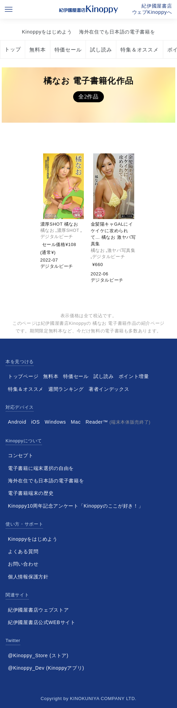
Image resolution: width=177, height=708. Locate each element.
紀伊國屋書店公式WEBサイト (42, 622)
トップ (12, 49)
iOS (35, 422)
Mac (76, 422)
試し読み (101, 50)
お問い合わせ (23, 564)
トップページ (23, 376)
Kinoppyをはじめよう (47, 32)
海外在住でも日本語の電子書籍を (117, 32)
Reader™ (118, 422)
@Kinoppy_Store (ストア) (38, 655)
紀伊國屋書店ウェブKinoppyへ (152, 9)
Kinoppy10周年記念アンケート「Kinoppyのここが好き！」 (76, 506)
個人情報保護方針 (28, 576)
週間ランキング (66, 389)
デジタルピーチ (56, 236)
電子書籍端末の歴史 (30, 493)
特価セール (68, 50)
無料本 (37, 50)
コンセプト (20, 455)
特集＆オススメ (139, 50)
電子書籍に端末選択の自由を (41, 468)
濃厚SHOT (68, 230)
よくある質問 (23, 551)
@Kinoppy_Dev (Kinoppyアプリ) (46, 668)
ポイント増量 (134, 376)
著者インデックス (109, 389)
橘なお (47, 230)
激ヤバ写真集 (121, 250)
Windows (55, 422)
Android (17, 422)
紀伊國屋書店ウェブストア (38, 610)
